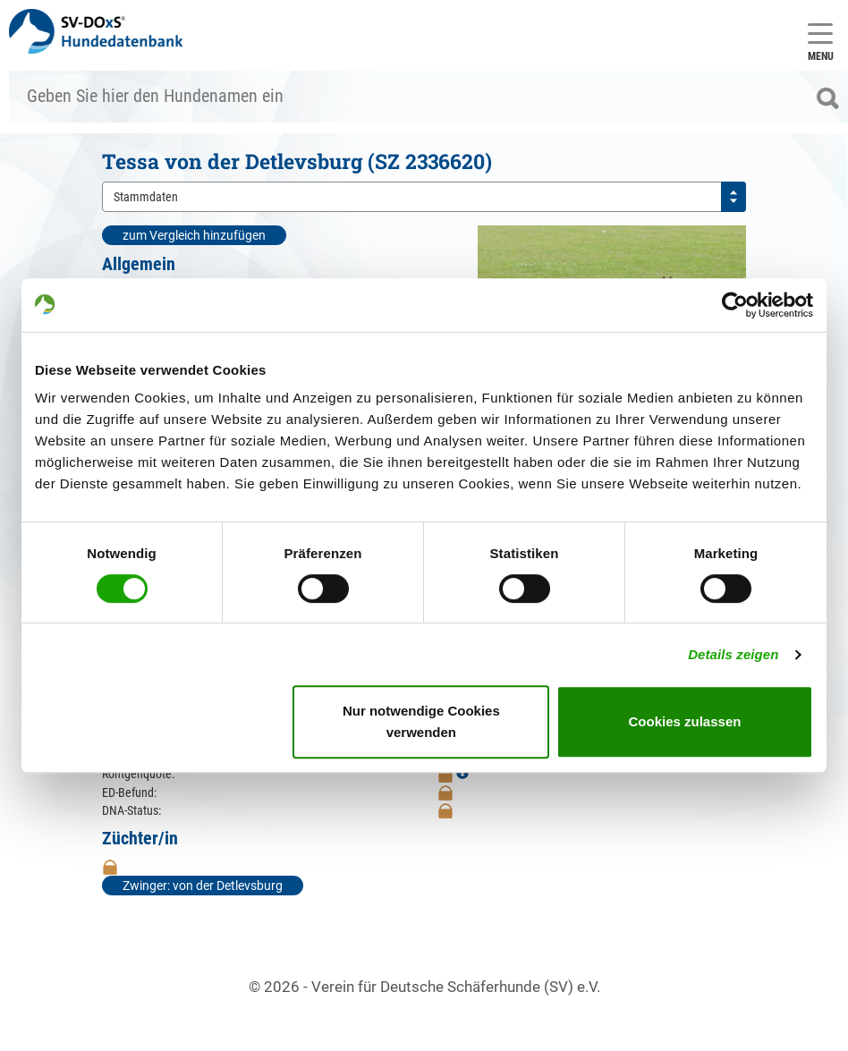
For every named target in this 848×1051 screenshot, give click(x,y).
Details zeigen (733, 654)
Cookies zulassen (685, 721)
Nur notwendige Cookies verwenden (421, 721)
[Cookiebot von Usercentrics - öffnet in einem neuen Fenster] (735, 305)
